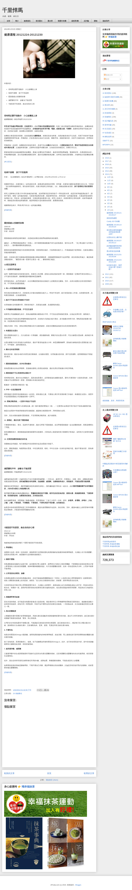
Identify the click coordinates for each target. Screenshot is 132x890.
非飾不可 (105, 141)
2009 (107, 284)
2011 (107, 277)
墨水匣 (50, 21)
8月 (108, 190)
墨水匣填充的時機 (113, 251)
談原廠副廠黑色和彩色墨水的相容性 (114, 247)
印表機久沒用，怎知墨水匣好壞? (120, 311)
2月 (108, 207)
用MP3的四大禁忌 (109, 322)
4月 (108, 200)
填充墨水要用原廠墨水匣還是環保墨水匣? (114, 232)
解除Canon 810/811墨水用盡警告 (120, 365)
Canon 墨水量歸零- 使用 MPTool (120, 389)
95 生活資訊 (107, 129)
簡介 (17, 21)
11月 (109, 180)
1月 (108, 210)
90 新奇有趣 (107, 125)
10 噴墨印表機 (107, 101)
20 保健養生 (17, 693)
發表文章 (108, 75)
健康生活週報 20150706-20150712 (118, 328)
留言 (106, 79)
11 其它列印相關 (108, 109)
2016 (107, 164)
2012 (107, 274)
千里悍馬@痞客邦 (109, 542)
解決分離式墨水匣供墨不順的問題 (120, 352)
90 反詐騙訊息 (107, 121)
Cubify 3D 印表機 (113, 221)
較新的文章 (9, 773)
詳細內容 (8, 210)
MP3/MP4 (106, 145)
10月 (109, 184)
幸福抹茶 (112, 37)
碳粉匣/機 (75, 21)
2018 (107, 158)
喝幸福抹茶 (28, 786)
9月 (108, 187)
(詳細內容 (7, 672)
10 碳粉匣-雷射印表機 (110, 97)
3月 (108, 203)
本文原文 (8, 162)
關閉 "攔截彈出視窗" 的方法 (119, 440)
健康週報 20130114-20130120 (114, 226)
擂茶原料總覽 (112, 218)
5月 (108, 197)
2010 (107, 281)
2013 (107, 174)
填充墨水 (39, 21)
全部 (8, 21)
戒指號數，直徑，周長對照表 (113, 401)
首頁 (49, 773)
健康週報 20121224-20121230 (114, 261)
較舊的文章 (89, 773)
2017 (107, 161)
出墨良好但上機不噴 (114, 237)
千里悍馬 (12, 10)
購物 (95, 21)
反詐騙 (86, 21)
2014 (107, 171)
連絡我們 (105, 21)
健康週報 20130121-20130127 (114, 214)
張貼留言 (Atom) (52, 780)
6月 (108, 194)
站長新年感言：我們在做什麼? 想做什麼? (114, 267)
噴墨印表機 (62, 21)
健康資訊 (27, 21)
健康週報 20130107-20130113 (114, 242)
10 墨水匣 (106, 105)
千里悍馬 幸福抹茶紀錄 (111, 546)
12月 (109, 177)
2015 (107, 168)
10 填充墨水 (107, 93)
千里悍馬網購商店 (110, 61)
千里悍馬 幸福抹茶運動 (111, 544)
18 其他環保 (107, 113)
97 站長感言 (107, 133)
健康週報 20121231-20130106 (114, 256)
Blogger (78, 885)
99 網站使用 (107, 137)
